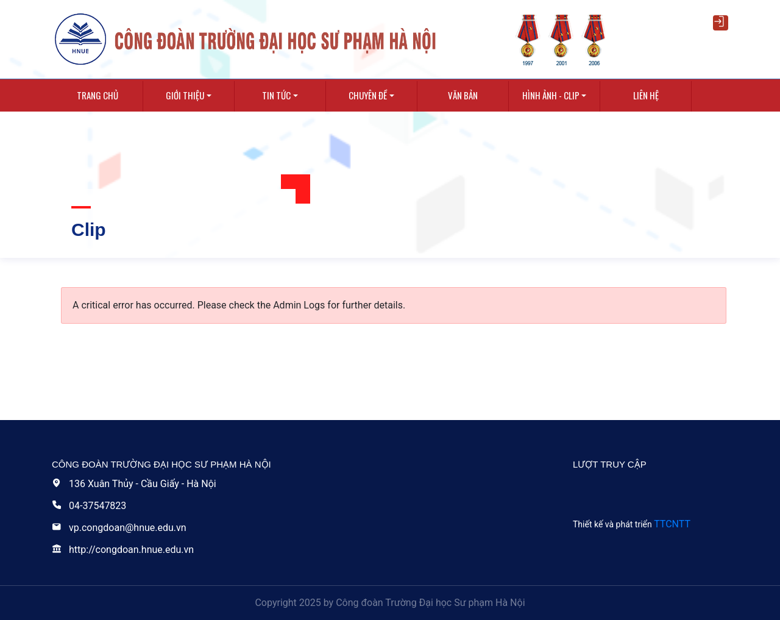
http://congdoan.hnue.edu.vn (123, 549)
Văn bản (463, 95)
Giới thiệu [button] (185, 95)
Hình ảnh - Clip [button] (551, 95)
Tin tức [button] (276, 95)
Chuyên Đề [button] (368, 95)
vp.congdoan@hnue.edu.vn (119, 527)
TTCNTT (672, 524)
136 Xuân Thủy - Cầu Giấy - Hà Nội (134, 484)
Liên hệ (646, 95)
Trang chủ (97, 95)
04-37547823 (89, 505)
